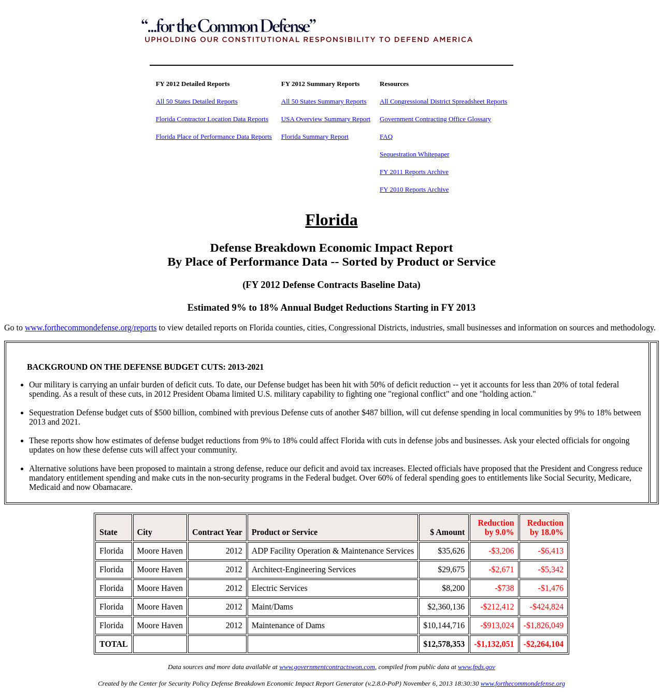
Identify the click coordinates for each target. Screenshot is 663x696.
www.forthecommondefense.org (523, 683)
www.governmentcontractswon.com (327, 667)
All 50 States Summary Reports (324, 101)
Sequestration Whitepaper (414, 154)
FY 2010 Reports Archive (414, 189)
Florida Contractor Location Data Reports (212, 119)
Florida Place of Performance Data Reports (214, 136)
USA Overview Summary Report (325, 119)
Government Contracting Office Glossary (435, 119)
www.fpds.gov (476, 667)
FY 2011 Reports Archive (414, 172)
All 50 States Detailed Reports (197, 101)
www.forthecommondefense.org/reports (91, 327)
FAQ (386, 136)
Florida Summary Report (315, 136)
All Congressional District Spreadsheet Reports (443, 101)
